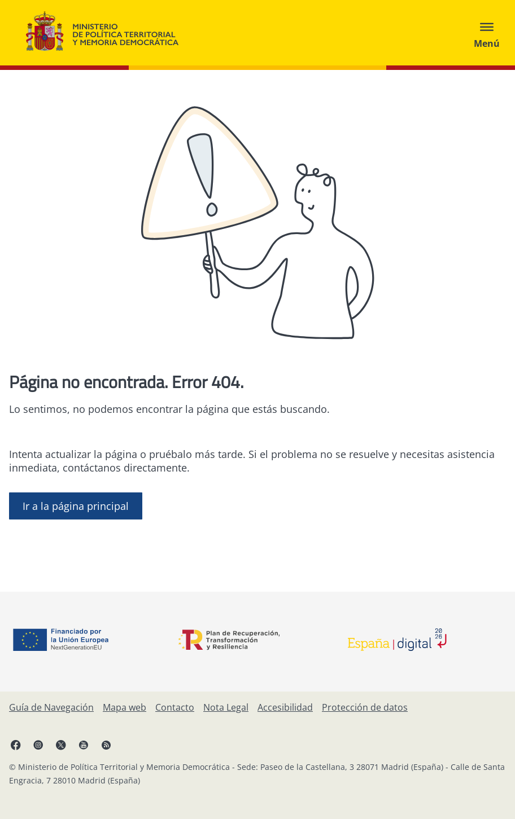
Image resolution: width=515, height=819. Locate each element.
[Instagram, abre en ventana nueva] (38, 744)
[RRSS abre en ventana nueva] (106, 744)
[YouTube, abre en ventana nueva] (83, 744)
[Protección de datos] (365, 707)
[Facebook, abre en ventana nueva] (16, 744)
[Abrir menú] (486, 32)
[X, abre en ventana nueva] (61, 744)
